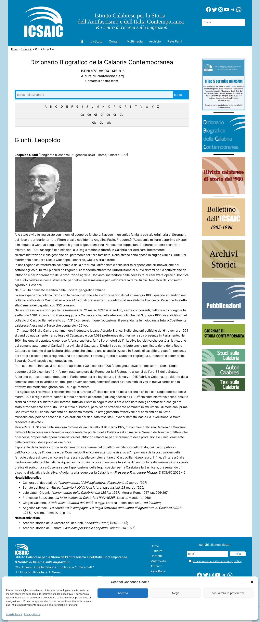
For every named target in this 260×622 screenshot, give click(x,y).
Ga (82, 114)
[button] (252, 582)
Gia (94, 122)
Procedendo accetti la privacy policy (217, 561)
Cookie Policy (14, 614)
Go (108, 114)
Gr (114, 114)
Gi (95, 114)
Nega (175, 593)
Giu (109, 122)
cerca (178, 94)
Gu (121, 114)
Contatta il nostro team (101, 81)
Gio (101, 122)
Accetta (123, 593)
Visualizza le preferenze (228, 593)
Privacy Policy (32, 614)
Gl (102, 114)
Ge (89, 114)
